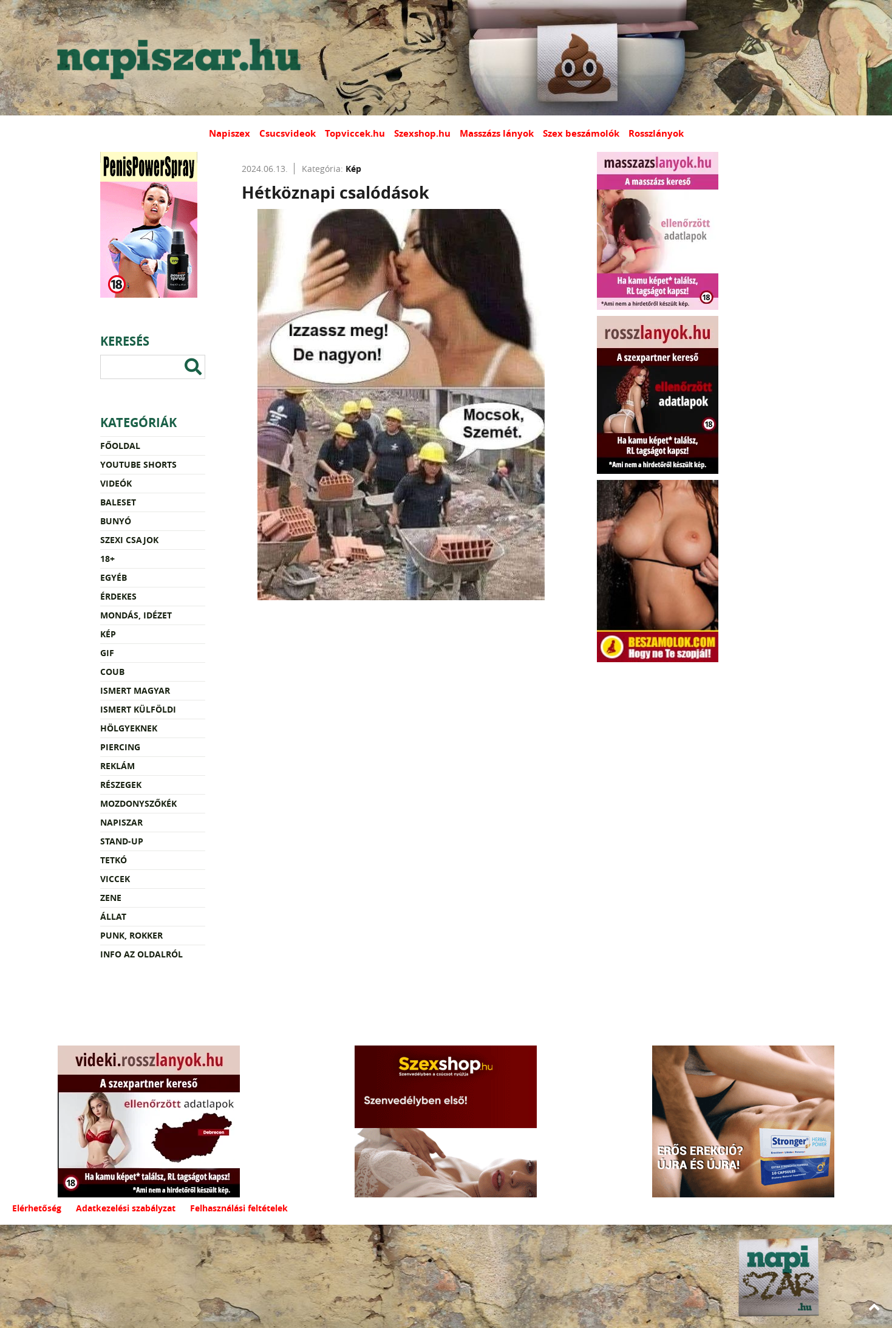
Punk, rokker (131, 935)
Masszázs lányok (497, 133)
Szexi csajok (129, 540)
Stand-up (121, 841)
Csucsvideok (287, 133)
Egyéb (113, 577)
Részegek (120, 784)
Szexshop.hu (422, 133)
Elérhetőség (36, 1208)
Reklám (117, 766)
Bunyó (115, 521)
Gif (107, 653)
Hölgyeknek (128, 728)
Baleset (118, 502)
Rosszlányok (656, 133)
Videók (116, 483)
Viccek (115, 879)
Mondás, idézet (136, 615)
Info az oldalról (141, 954)
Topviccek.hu (355, 133)
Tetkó (113, 860)
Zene (110, 897)
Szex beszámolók (581, 133)
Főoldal (120, 445)
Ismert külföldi (138, 709)
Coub (112, 671)
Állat (113, 916)
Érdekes (118, 596)
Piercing (120, 747)
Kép (108, 634)
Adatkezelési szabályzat (125, 1208)
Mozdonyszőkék (138, 803)
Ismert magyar (135, 690)
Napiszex (229, 133)
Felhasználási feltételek (239, 1208)
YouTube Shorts (138, 464)
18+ (107, 558)
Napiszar (121, 822)
